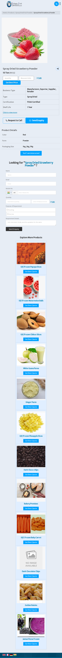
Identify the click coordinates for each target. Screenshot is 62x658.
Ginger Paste (31, 402)
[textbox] (26, 78)
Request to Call (14, 120)
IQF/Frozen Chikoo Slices (31, 334)
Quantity (8, 197)
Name (8, 171)
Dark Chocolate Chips (31, 571)
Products (11, 13)
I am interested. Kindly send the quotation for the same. (31, 223)
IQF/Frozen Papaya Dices (31, 267)
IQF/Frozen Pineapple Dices (31, 436)
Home (5, 13)
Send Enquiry (36, 120)
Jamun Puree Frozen (31, 639)
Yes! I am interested (31, 153)
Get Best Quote (31, 272)
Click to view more (10, 113)
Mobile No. (9, 189)
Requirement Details (12, 218)
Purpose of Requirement (14, 206)
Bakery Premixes (31, 504)
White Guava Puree (31, 368)
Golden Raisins (31, 605)
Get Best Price (12, 83)
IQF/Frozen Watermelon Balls (31, 301)
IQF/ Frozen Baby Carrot (31, 538)
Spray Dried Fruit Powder (24, 13)
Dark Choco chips (31, 470)
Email (7, 180)
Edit (39, 78)
